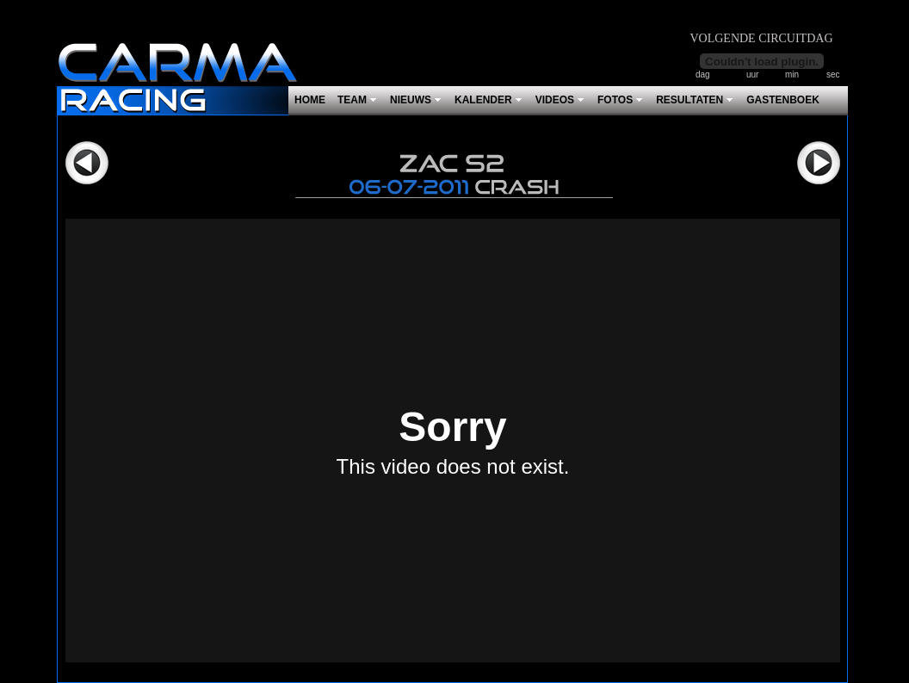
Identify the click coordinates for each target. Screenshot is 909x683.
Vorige (86, 162)
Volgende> (818, 162)
